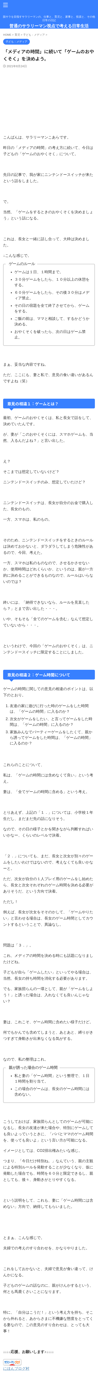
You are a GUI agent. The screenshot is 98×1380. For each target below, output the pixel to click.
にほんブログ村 (16, 1369)
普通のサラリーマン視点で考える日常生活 (49, 26)
